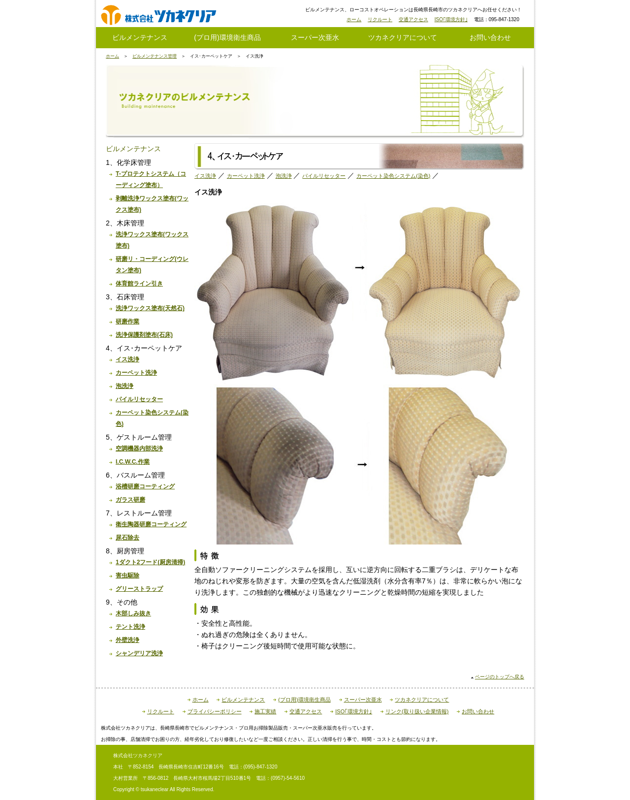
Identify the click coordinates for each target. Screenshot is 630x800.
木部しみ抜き (133, 613)
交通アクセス (413, 19)
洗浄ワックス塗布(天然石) (150, 308)
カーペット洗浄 (136, 372)
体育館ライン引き (139, 283)
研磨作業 (127, 321)
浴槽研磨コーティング (145, 486)
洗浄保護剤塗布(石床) (144, 334)
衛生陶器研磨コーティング (151, 524)
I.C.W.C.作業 (133, 461)
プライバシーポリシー (215, 711)
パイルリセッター (139, 399)
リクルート (380, 19)
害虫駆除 (127, 575)
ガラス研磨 (130, 499)
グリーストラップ (139, 588)
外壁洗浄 (127, 640)
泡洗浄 (124, 386)
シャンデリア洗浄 (139, 653)
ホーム (353, 19)
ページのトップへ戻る (499, 676)
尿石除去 (127, 537)
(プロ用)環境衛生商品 (227, 37)
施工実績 (265, 711)
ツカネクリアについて (402, 37)
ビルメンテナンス (139, 37)
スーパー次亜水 (315, 37)
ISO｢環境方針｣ (451, 19)
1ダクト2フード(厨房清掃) (150, 562)
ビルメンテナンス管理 (154, 56)
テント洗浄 (130, 626)
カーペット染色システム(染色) (393, 176)
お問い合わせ (490, 37)
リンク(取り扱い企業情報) (416, 711)
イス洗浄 (127, 359)
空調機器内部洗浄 (139, 448)
